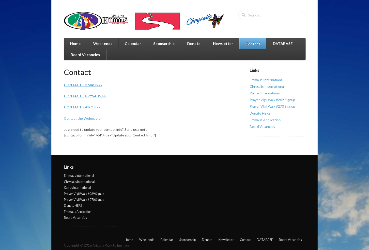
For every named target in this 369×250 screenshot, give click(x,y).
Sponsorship (164, 43)
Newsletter (223, 43)
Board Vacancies (85, 54)
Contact (253, 44)
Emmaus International (266, 80)
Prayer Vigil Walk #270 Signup (272, 106)
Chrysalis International (267, 86)
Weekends (102, 43)
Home (75, 43)
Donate (193, 43)
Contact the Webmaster (83, 118)
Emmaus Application (265, 120)
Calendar (133, 43)
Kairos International (265, 93)
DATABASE (283, 43)
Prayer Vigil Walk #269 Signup (272, 100)
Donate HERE (260, 113)
